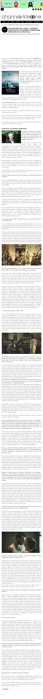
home (4, 21)
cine (3, 689)
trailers (6, 689)
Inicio (3, 24)
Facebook (33, 9)
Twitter (36, 9)
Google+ (38, 9)
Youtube (41, 9)
